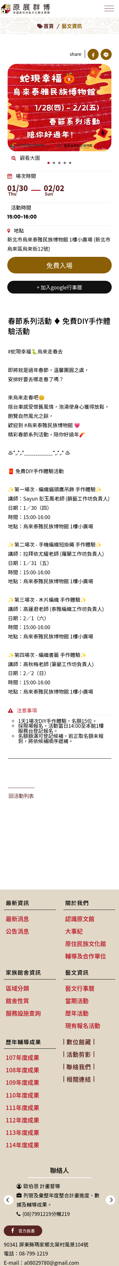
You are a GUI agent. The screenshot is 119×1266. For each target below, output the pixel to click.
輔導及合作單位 (85, 956)
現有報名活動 (82, 1025)
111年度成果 (22, 1107)
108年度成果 (22, 1070)
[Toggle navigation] (109, 8)
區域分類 (17, 988)
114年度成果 (22, 1145)
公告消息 (17, 931)
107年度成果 (22, 1057)
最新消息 (17, 918)
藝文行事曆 (80, 988)
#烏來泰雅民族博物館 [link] (48, 425)
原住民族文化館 (85, 943)
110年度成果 (22, 1095)
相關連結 (79, 1079)
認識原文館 (80, 918)
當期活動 (77, 1000)
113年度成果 (22, 1132)
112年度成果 (22, 1120)
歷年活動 (77, 1013)
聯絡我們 (79, 1066)
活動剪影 (79, 1054)
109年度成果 (22, 1082)
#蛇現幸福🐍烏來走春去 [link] (35, 351)
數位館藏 (79, 1042)
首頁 (48, 26)
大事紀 (74, 931)
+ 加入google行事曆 (59, 287)
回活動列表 (21, 796)
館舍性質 (17, 1000)
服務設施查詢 (23, 1013)
